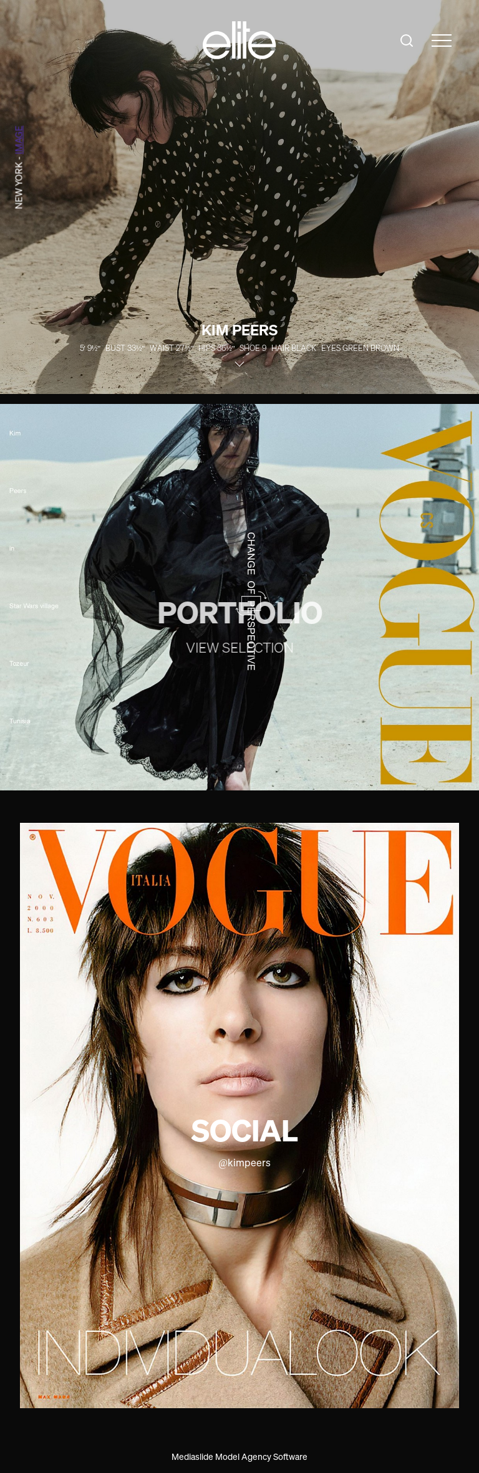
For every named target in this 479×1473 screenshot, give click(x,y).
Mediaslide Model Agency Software (239, 1456)
